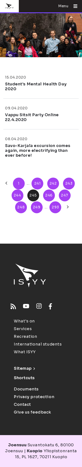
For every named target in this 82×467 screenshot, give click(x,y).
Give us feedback (32, 412)
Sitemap (24, 368)
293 (55, 207)
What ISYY (25, 351)
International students (38, 344)
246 (48, 195)
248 (20, 207)
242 (53, 183)
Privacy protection (34, 396)
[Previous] (6, 183)
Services (23, 328)
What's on (24, 321)
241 (37, 183)
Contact (22, 404)
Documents (26, 389)
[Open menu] (74, 6)
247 (64, 195)
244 (17, 195)
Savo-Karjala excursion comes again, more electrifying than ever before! (37, 150)
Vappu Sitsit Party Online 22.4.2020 (32, 117)
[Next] (68, 207)
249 (36, 207)
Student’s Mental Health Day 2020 (35, 86)
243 (69, 183)
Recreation (25, 336)
